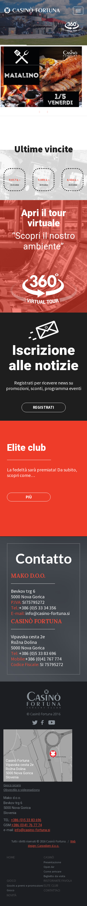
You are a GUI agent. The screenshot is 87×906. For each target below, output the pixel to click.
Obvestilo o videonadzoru (21, 790)
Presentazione (52, 862)
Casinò (49, 857)
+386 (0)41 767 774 (43, 659)
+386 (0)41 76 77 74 (26, 825)
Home (11, 857)
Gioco (11, 880)
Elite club (51, 885)
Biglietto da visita (54, 876)
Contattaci (52, 890)
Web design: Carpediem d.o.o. (52, 843)
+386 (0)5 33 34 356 (37, 608)
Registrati (43, 407)
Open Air (49, 867)
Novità (11, 895)
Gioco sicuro (12, 785)
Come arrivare (52, 871)
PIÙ (29, 497)
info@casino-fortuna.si (48, 613)
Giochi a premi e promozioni (25, 885)
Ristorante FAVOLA (58, 880)
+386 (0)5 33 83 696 (37, 653)
